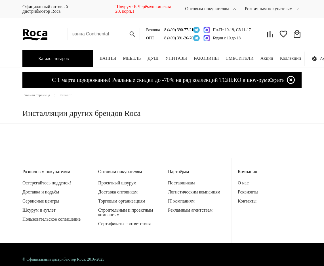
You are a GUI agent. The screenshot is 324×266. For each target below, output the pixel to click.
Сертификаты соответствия (124, 223)
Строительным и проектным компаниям (125, 212)
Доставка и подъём (40, 192)
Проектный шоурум (117, 182)
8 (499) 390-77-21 (177, 30)
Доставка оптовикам (118, 192)
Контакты (247, 201)
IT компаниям (181, 201)
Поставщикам (181, 182)
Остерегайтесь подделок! (46, 182)
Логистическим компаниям (194, 192)
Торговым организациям (121, 201)
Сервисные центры (40, 201)
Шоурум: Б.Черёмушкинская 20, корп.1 (143, 9)
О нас (243, 182)
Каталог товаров (49, 58)
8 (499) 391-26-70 (177, 38)
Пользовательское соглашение (51, 219)
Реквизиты (248, 192)
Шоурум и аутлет (39, 210)
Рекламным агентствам (190, 210)
